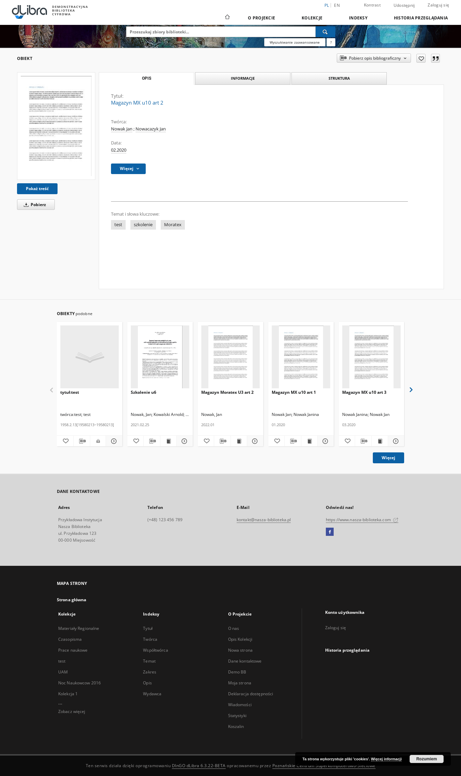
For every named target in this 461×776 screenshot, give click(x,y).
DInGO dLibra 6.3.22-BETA (199, 766)
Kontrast (372, 5)
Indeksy (358, 18)
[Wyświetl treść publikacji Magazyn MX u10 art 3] (380, 441)
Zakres (149, 672)
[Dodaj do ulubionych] (421, 58)
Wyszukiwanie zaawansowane (295, 42)
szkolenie (143, 225)
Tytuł (148, 628)
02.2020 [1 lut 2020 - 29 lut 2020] (118, 150)
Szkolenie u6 (143, 392)
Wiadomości (240, 705)
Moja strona (239, 683)
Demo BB (237, 672)
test (118, 225)
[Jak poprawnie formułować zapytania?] (331, 42)
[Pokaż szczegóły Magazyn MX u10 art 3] (395, 441)
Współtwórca (155, 650)
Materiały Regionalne (78, 628)
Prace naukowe (73, 650)
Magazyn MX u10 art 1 (294, 392)
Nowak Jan (121, 129)
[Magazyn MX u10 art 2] (56, 126)
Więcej (388, 458)
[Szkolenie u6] (160, 357)
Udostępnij (404, 5)
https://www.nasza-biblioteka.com (362, 520)
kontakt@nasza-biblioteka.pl (264, 520)
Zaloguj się (438, 5)
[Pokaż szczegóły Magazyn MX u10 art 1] (325, 441)
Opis (147, 683)
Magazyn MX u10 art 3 (364, 392)
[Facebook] (330, 532)
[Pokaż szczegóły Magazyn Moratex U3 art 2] (254, 441)
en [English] (337, 5)
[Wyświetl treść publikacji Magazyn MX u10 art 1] (309, 441)
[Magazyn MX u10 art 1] (301, 357)
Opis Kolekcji (240, 639)
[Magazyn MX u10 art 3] (371, 357)
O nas (233, 628)
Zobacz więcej (71, 711)
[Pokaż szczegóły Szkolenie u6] (184, 441)
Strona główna (71, 600)
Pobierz (33, 204)
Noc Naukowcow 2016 (79, 683)
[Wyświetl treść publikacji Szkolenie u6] (168, 441)
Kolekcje (312, 18)
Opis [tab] (146, 78)
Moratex (172, 225)
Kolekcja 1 (68, 694)
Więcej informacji (386, 759)
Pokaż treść (37, 188)
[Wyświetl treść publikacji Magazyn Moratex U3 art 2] (239, 441)
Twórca (150, 639)
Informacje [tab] (243, 78)
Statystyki (237, 715)
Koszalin (236, 726)
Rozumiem (426, 759)
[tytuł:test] (89, 357)
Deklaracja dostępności (250, 694)
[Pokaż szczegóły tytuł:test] (113, 441)
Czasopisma (70, 639)
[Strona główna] (227, 17)
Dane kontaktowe (245, 661)
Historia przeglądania (421, 18)
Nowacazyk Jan (151, 129)
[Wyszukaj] (325, 31)
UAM (63, 672)
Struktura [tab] (339, 78)
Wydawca (152, 694)
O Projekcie (261, 18)
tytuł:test (69, 392)
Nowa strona (240, 650)
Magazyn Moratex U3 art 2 (227, 392)
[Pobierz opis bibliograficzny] (82, 441)
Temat (149, 661)
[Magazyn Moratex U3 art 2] (230, 357)
